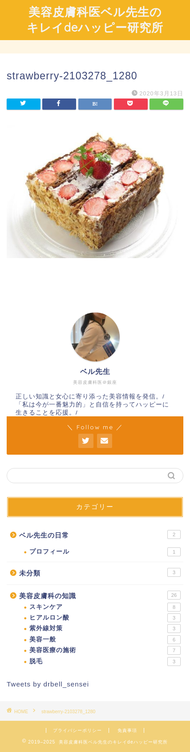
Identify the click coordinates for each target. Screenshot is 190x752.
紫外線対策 (105, 628)
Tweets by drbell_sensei (48, 684)
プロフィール (105, 551)
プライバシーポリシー (77, 730)
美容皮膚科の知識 (100, 595)
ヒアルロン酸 (105, 617)
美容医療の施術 (105, 650)
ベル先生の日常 (100, 534)
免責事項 (127, 730)
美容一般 (105, 639)
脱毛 (105, 661)
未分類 (100, 572)
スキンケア (105, 607)
